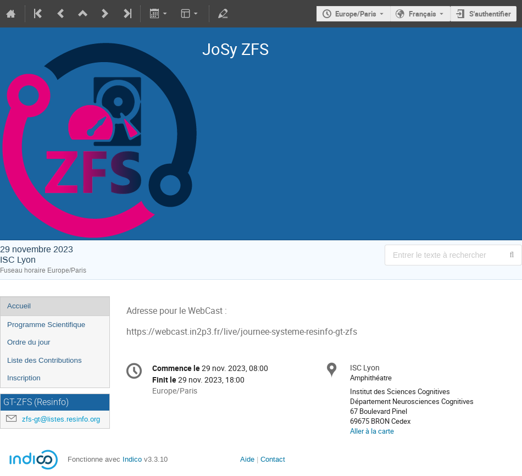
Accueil (19, 306)
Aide (247, 459)
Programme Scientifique (46, 324)
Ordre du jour (29, 342)
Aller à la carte (372, 431)
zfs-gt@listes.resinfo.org (61, 419)
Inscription (24, 378)
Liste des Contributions (44, 360)
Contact (271, 459)
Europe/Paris (355, 14)
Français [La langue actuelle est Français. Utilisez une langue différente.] (422, 14)
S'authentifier (490, 14)
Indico (132, 459)
